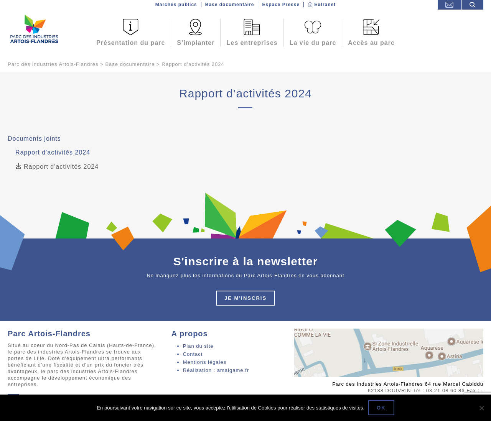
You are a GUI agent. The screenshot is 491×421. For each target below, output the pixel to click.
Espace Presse (281, 4)
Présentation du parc (130, 42)
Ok (381, 408)
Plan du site (198, 346)
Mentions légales (205, 362)
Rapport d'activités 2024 (57, 166)
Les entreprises (251, 42)
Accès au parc (371, 42)
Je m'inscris (245, 298)
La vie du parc (313, 42)
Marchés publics (176, 4)
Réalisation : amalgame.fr (216, 370)
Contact (193, 354)
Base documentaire (229, 4)
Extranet (325, 4)
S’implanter (195, 42)
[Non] (481, 408)
